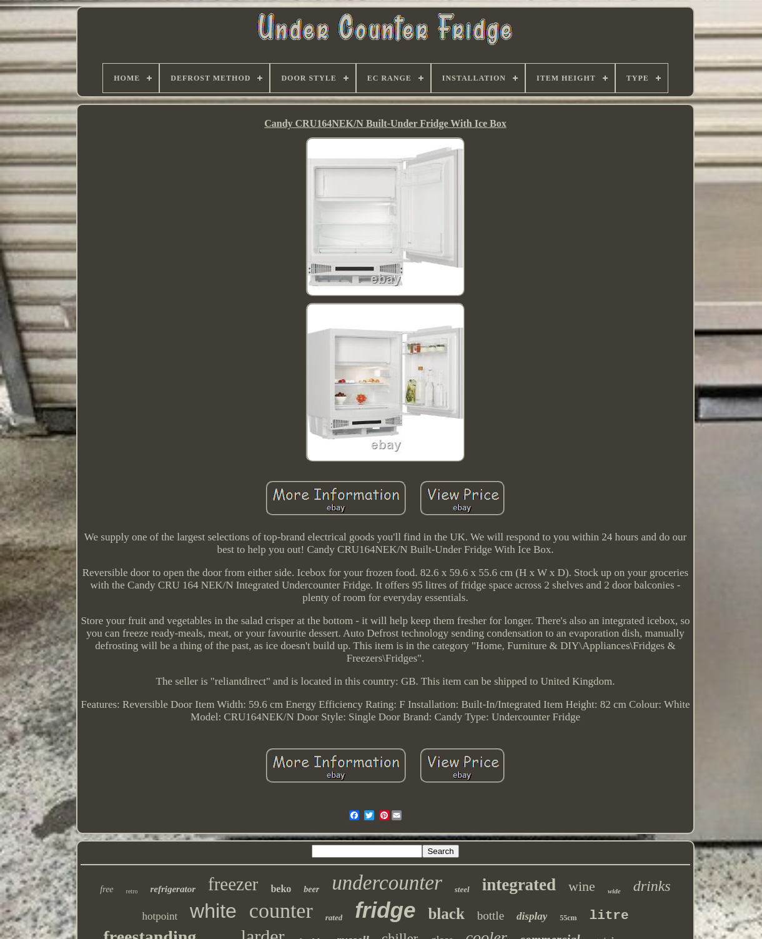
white (213, 911)
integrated (519, 884)
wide (614, 891)
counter (281, 910)
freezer (233, 884)
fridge (385, 910)
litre (609, 915)
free (106, 889)
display (532, 916)
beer (311, 889)
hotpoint (159, 916)
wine (581, 886)
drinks (652, 886)
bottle (490, 915)
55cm (568, 917)
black (446, 913)
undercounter (387, 883)
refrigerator (172, 889)
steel (462, 889)
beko (280, 888)
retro (132, 891)
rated (333, 917)
